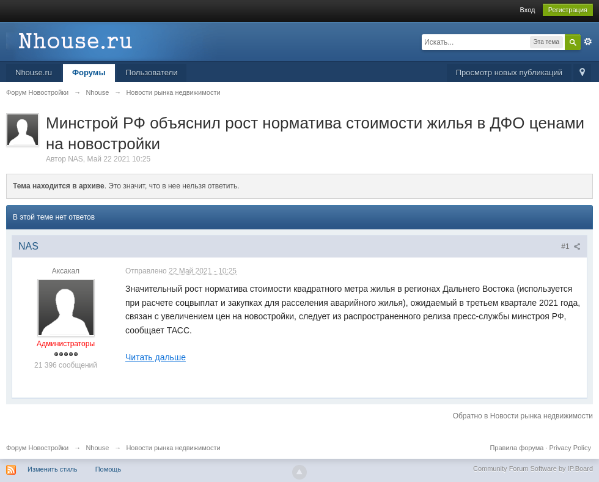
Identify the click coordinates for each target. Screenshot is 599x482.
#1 (571, 246)
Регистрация (567, 9)
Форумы (89, 72)
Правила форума (516, 447)
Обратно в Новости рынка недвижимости (523, 416)
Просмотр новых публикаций (509, 72)
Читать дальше (155, 357)
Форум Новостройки (37, 447)
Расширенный (588, 41)
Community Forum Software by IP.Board (533, 468)
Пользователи (152, 72)
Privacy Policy (570, 447)
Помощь (108, 469)
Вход (527, 9)
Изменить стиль (53, 469)
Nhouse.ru (33, 72)
